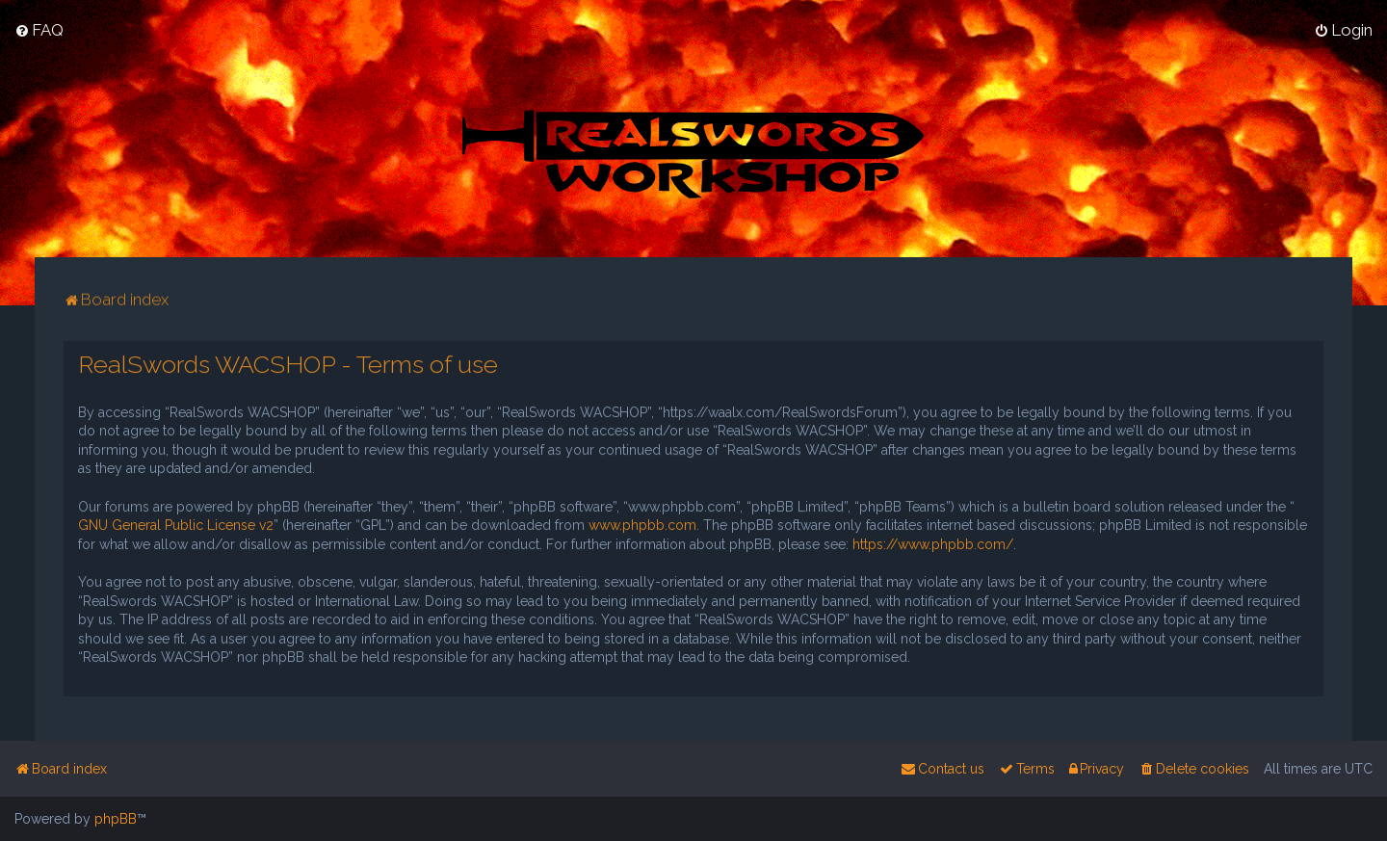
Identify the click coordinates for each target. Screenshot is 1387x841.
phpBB (115, 819)
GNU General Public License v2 (176, 524)
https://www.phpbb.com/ (932, 542)
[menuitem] (39, 28)
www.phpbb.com (642, 524)
